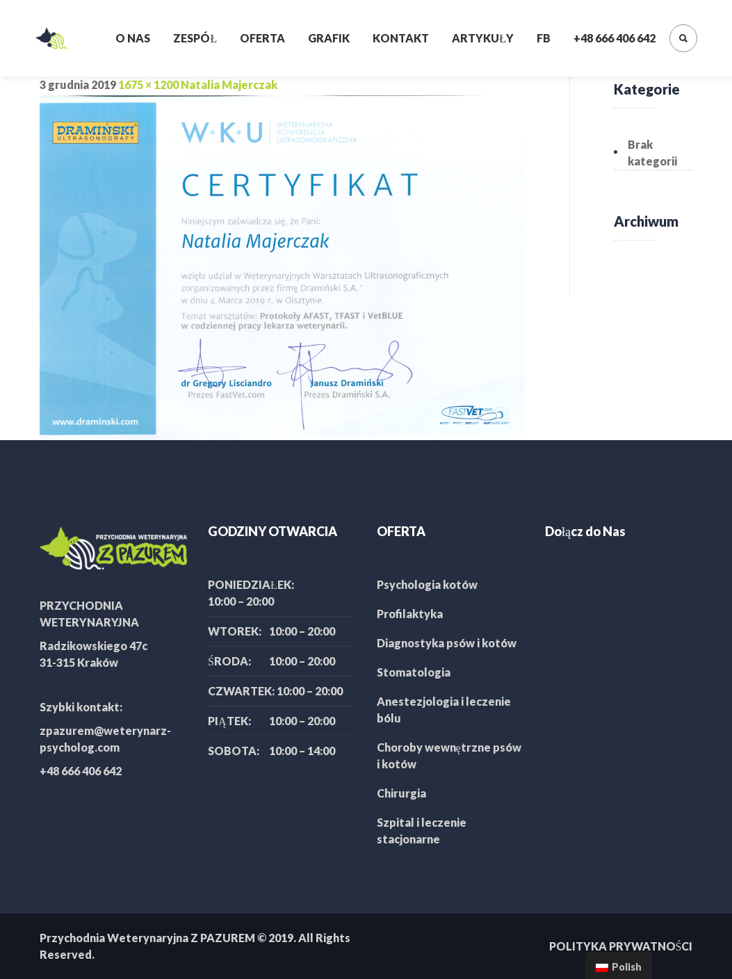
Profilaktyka (410, 613)
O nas (132, 37)
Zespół (195, 37)
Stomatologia (413, 672)
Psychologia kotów (427, 584)
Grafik (329, 37)
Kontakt (401, 37)
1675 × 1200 (148, 84)
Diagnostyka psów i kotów (447, 642)
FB (544, 37)
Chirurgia (401, 793)
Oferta (262, 37)
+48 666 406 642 (615, 37)
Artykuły (483, 37)
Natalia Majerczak (229, 84)
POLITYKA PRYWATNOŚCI (621, 946)
